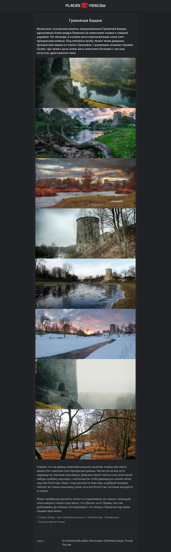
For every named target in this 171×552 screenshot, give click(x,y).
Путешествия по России (52, 521)
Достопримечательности (72, 517)
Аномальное (112, 517)
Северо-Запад (47, 517)
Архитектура (95, 517)
